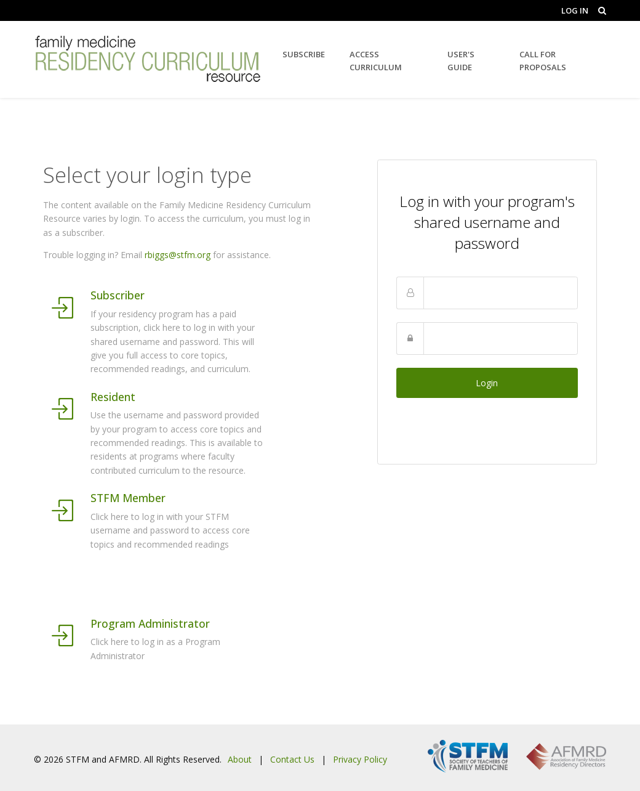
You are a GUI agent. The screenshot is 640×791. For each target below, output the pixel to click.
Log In (574, 10)
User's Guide (460, 61)
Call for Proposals (542, 61)
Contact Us (292, 759)
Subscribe (303, 54)
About (240, 759)
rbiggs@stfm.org (177, 255)
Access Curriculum (376, 61)
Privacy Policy (360, 759)
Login (487, 383)
